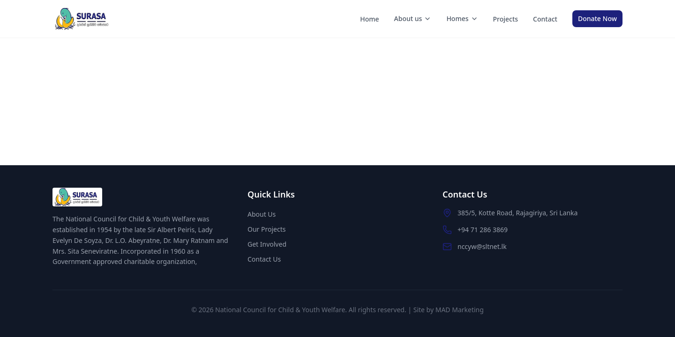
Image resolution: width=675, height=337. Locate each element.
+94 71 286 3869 (483, 229)
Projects (505, 19)
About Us (262, 214)
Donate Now (597, 18)
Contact (545, 19)
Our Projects (266, 229)
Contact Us (264, 259)
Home (369, 19)
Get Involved (267, 244)
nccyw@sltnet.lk (482, 246)
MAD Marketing (459, 309)
